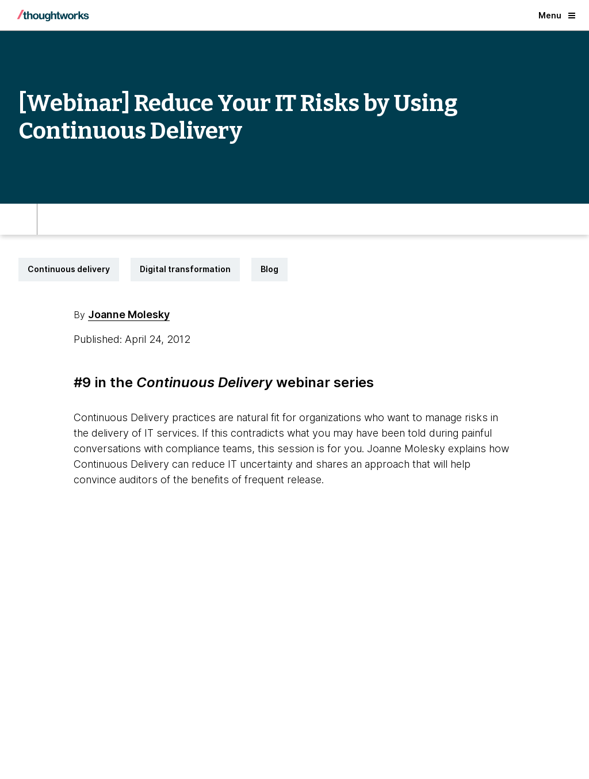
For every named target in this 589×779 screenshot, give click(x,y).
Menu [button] (556, 15)
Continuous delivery (69, 269)
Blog (269, 269)
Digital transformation (185, 269)
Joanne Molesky (129, 314)
